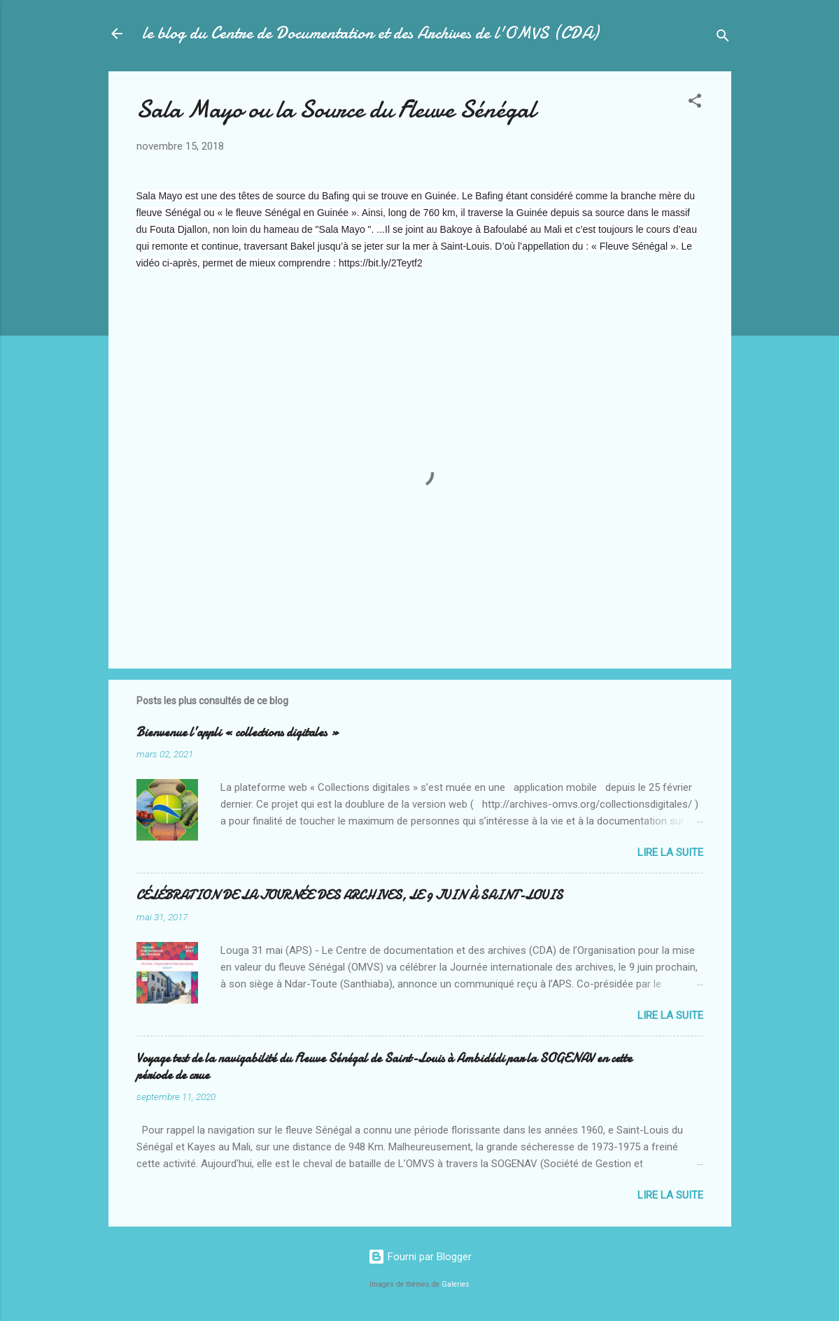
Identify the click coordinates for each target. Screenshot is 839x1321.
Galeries (456, 1284)
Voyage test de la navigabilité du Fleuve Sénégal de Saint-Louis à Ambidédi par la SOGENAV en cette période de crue (384, 1067)
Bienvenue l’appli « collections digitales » (237, 732)
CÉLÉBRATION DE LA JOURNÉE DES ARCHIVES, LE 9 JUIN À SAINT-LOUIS (349, 895)
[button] (694, 103)
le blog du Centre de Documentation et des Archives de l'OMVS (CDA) (370, 33)
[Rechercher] (722, 38)
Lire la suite (670, 852)
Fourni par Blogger (420, 1256)
